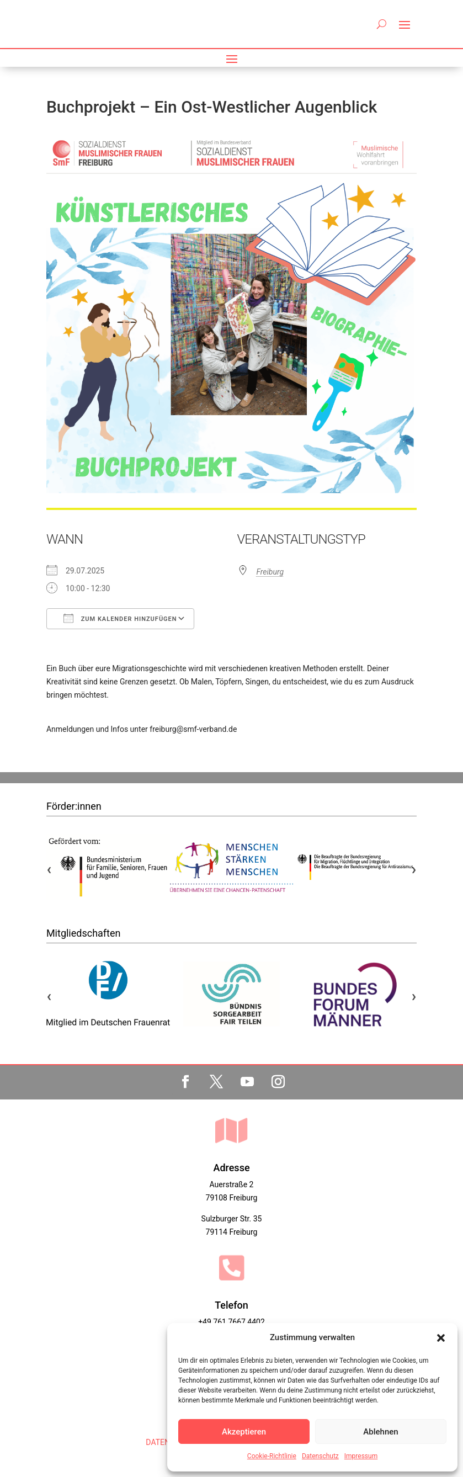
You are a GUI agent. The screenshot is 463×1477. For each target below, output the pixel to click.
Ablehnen (380, 1432)
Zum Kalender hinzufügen (120, 618)
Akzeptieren (244, 1432)
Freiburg (270, 571)
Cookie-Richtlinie (271, 1456)
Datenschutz (320, 1456)
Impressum (360, 1456)
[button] (440, 1337)
